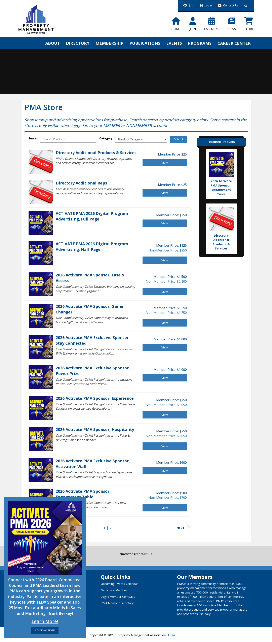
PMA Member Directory (117, 603)
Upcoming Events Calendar (119, 584)
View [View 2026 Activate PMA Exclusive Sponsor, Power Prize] (164, 378)
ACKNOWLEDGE (45, 630)
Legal (172, 635)
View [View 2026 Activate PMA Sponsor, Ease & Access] (164, 292)
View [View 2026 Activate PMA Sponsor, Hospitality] (164, 446)
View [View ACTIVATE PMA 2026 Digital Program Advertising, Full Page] (164, 223)
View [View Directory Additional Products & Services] (164, 162)
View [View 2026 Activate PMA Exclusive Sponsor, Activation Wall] (164, 470)
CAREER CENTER (234, 43)
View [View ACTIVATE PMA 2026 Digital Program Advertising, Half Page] (164, 260)
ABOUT (52, 43)
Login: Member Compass (118, 597)
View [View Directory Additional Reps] (164, 193)
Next (183, 528)
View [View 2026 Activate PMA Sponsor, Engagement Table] (164, 508)
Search (33, 138)
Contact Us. (145, 554)
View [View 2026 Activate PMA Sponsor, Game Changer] (164, 323)
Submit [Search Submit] (178, 139)
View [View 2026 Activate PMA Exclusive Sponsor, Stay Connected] (164, 347)
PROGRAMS (199, 43)
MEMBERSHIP (109, 43)
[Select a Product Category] (141, 139)
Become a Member (114, 590)
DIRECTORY (77, 43)
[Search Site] (246, 5)
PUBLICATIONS (144, 43)
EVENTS (174, 43)
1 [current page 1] (104, 528)
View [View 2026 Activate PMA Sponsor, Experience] (164, 415)
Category (106, 138)
